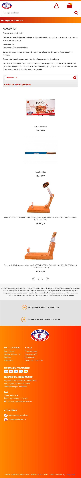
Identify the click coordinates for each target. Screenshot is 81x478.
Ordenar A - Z (41, 77)
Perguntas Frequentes (34, 360)
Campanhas (30, 357)
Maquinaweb (71, 474)
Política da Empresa (12, 354)
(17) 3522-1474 (11, 395)
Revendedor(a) (31, 354)
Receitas (7, 357)
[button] (56, 6)
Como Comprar (31, 351)
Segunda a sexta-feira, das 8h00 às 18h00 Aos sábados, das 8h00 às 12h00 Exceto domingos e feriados (20, 383)
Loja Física (8, 360)
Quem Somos (9, 351)
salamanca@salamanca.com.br (18, 401)
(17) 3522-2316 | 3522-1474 (16, 398)
